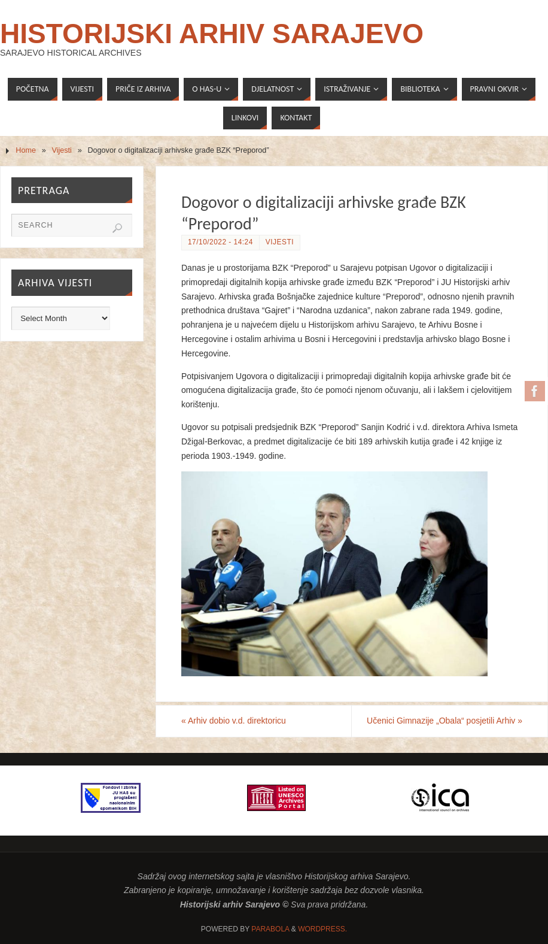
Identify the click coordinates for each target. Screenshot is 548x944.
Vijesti (62, 150)
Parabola (270, 929)
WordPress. (322, 929)
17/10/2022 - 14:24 (220, 242)
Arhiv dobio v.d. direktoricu (233, 720)
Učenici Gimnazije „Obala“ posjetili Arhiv (444, 720)
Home (26, 150)
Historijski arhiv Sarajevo (212, 33)
